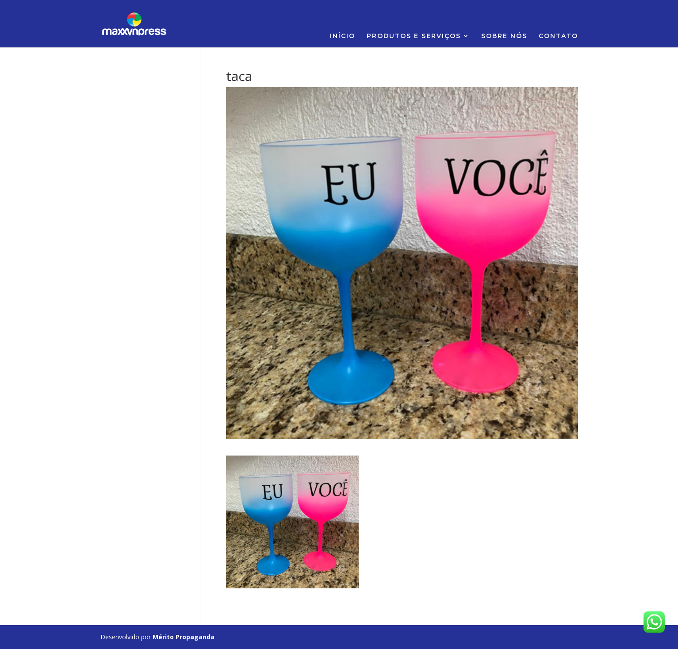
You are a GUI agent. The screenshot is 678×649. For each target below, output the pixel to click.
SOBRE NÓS (504, 36)
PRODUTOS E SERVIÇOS (414, 36)
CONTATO (558, 36)
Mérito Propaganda (184, 637)
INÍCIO (342, 36)
